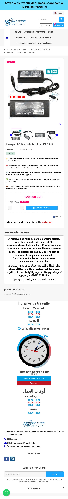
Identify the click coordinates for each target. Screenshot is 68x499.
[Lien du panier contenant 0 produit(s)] (58, 25)
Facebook (6, 461)
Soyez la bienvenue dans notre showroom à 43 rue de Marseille (34, 5)
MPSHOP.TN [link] (25, 434)
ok (55, 477)
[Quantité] (16, 208)
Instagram (12, 461)
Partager (57, 217)
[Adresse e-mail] (25, 477)
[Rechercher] (51, 19)
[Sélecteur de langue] (58, 13)
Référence (9, 149)
